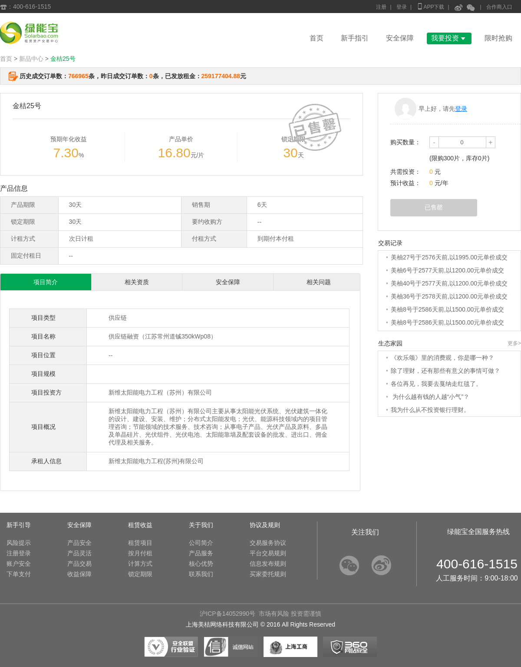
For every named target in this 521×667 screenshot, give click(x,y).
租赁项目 (140, 542)
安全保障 (400, 38)
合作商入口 (499, 7)
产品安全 (79, 542)
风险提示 (19, 542)
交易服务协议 (268, 542)
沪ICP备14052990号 (227, 613)
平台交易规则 (268, 553)
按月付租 (140, 553)
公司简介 (201, 542)
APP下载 (430, 6)
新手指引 (355, 38)
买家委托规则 (268, 574)
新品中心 (31, 58)
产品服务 (201, 553)
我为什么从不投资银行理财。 (430, 409)
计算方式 (140, 563)
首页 (316, 38)
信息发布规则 (268, 563)
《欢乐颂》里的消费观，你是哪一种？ (442, 357)
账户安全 (19, 563)
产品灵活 (79, 553)
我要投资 (449, 38)
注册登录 (19, 553)
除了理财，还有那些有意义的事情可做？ (445, 370)
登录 (401, 7)
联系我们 (201, 574)
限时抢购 (498, 38)
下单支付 (19, 574)
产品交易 (79, 563)
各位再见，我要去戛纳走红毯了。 (436, 383)
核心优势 (201, 563)
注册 (381, 7)
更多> (514, 343)
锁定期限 (140, 574)
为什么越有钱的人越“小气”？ (430, 396)
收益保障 (79, 574)
